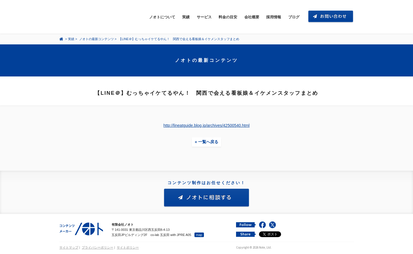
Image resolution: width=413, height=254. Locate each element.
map (199, 235)
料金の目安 (228, 17)
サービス (204, 17)
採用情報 (273, 17)
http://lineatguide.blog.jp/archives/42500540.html (206, 125)
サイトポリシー (128, 247)
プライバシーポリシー (97, 247)
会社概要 (251, 17)
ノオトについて (162, 17)
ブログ (293, 17)
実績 (186, 17)
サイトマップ (68, 247)
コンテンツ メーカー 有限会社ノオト (86, 16)
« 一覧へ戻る (206, 141)
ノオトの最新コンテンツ (96, 39)
